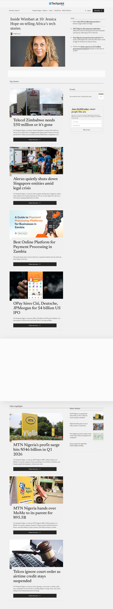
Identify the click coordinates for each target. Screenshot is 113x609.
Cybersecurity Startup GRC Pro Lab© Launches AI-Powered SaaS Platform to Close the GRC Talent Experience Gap (84, 352)
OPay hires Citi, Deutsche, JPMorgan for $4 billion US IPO (36, 308)
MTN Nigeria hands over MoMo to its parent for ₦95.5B (34, 514)
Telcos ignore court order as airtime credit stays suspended (36, 578)
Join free (87, 130)
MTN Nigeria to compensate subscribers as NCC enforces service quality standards (78, 417)
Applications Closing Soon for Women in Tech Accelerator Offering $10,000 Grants (51, 394)
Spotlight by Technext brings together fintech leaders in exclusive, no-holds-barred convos (19, 352)
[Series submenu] (53, 10)
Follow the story (33, 139)
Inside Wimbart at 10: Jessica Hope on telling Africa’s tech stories (33, 23)
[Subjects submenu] (47, 10)
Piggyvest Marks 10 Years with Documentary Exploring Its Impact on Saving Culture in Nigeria (51, 364)
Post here (92, 393)
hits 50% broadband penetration (88, 21)
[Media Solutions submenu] (71, 10)
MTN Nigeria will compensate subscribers (86, 28)
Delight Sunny (17, 33)
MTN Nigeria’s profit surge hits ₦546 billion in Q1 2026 (36, 451)
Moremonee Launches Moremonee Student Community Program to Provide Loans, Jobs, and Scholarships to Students (51, 352)
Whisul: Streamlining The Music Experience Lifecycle (51, 375)
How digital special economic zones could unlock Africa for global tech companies (80, 437)
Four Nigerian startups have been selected (86, 37)
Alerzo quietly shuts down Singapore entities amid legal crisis (35, 183)
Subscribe (97, 10)
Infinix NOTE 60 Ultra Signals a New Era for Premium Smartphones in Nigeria (18, 387)
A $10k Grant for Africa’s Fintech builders (18, 375)
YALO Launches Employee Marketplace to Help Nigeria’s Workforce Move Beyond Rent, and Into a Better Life (83, 364)
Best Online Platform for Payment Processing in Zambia (34, 247)
